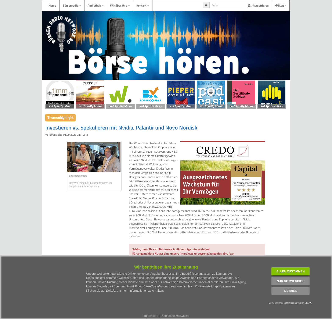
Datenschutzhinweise (174, 316)
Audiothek (96, 5)
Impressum (151, 316)
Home (52, 5)
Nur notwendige (290, 281)
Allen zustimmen (290, 271)
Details (290, 291)
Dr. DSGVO (307, 303)
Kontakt (142, 5)
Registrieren (258, 5)
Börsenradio (72, 5)
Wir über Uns (120, 5)
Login (280, 5)
